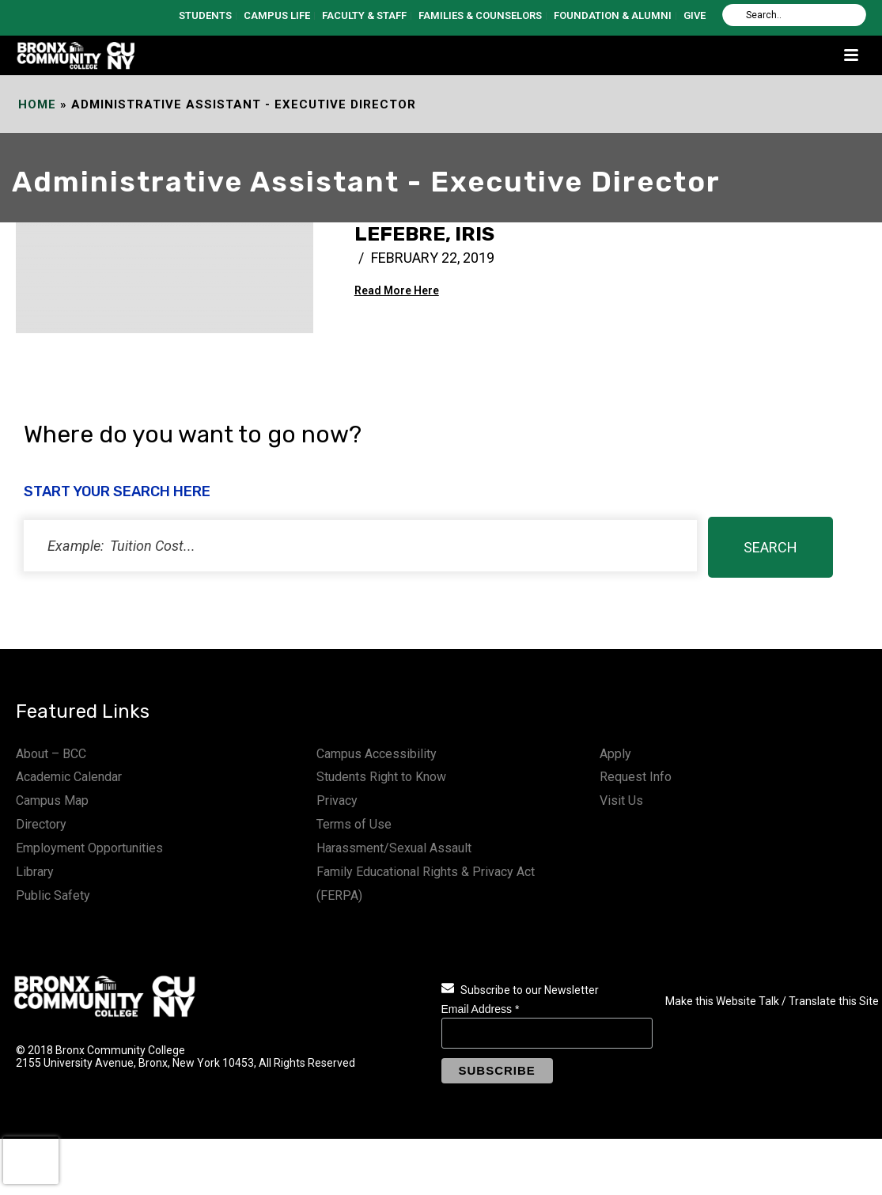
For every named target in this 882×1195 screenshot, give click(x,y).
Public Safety (53, 895)
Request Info (636, 776)
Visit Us (621, 800)
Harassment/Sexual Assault (393, 847)
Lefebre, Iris (424, 233)
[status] (360, 545)
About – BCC (51, 753)
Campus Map (52, 800)
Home (37, 104)
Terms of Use (354, 824)
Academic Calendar (69, 776)
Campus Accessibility (376, 753)
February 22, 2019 (432, 257)
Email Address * (480, 1009)
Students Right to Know (381, 776)
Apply (615, 753)
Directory (41, 824)
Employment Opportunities (89, 847)
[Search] (794, 15)
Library (35, 871)
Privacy (337, 800)
